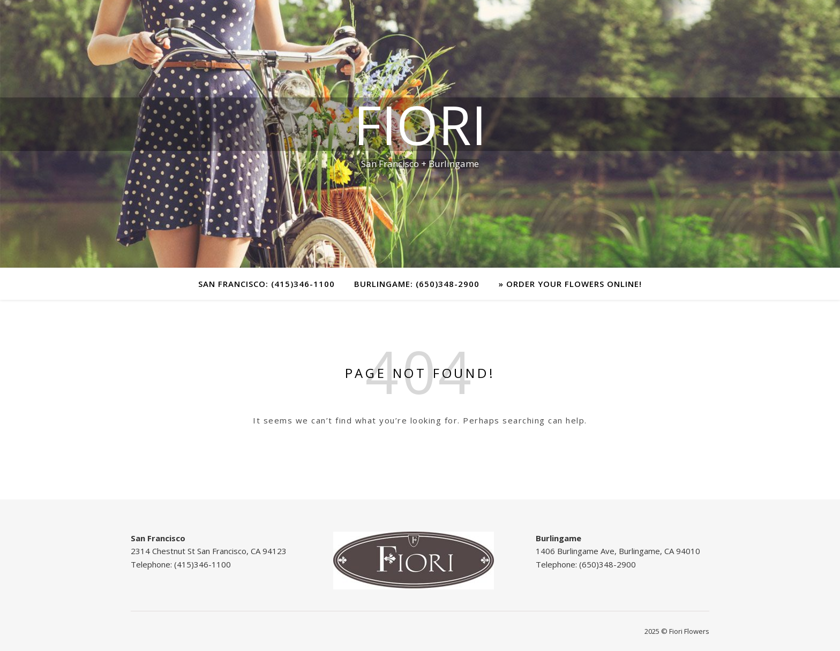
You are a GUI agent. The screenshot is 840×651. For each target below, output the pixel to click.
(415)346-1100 (202, 564)
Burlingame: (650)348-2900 (416, 283)
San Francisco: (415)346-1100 (266, 283)
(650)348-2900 (607, 564)
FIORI (420, 124)
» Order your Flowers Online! (570, 283)
